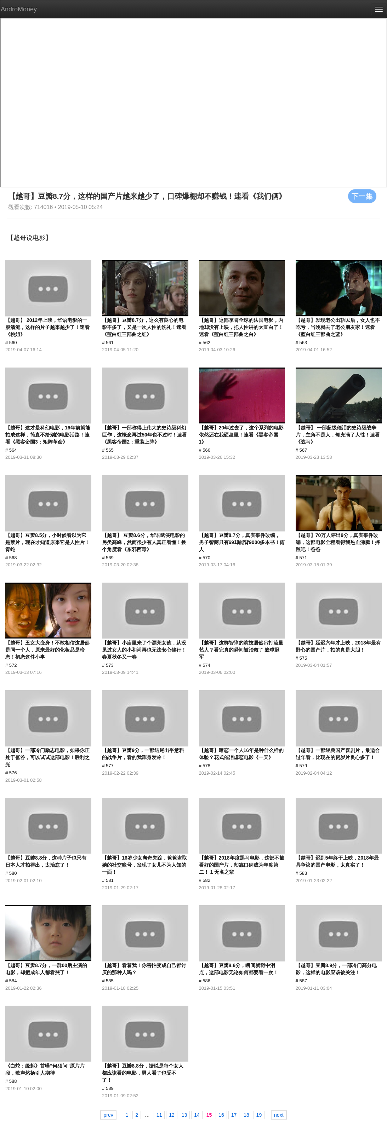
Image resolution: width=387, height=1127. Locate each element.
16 (221, 1115)
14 (197, 1115)
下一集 (362, 196)
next (278, 1115)
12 (172, 1115)
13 (184, 1115)
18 (246, 1115)
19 (259, 1115)
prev (108, 1115)
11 (159, 1115)
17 (234, 1115)
